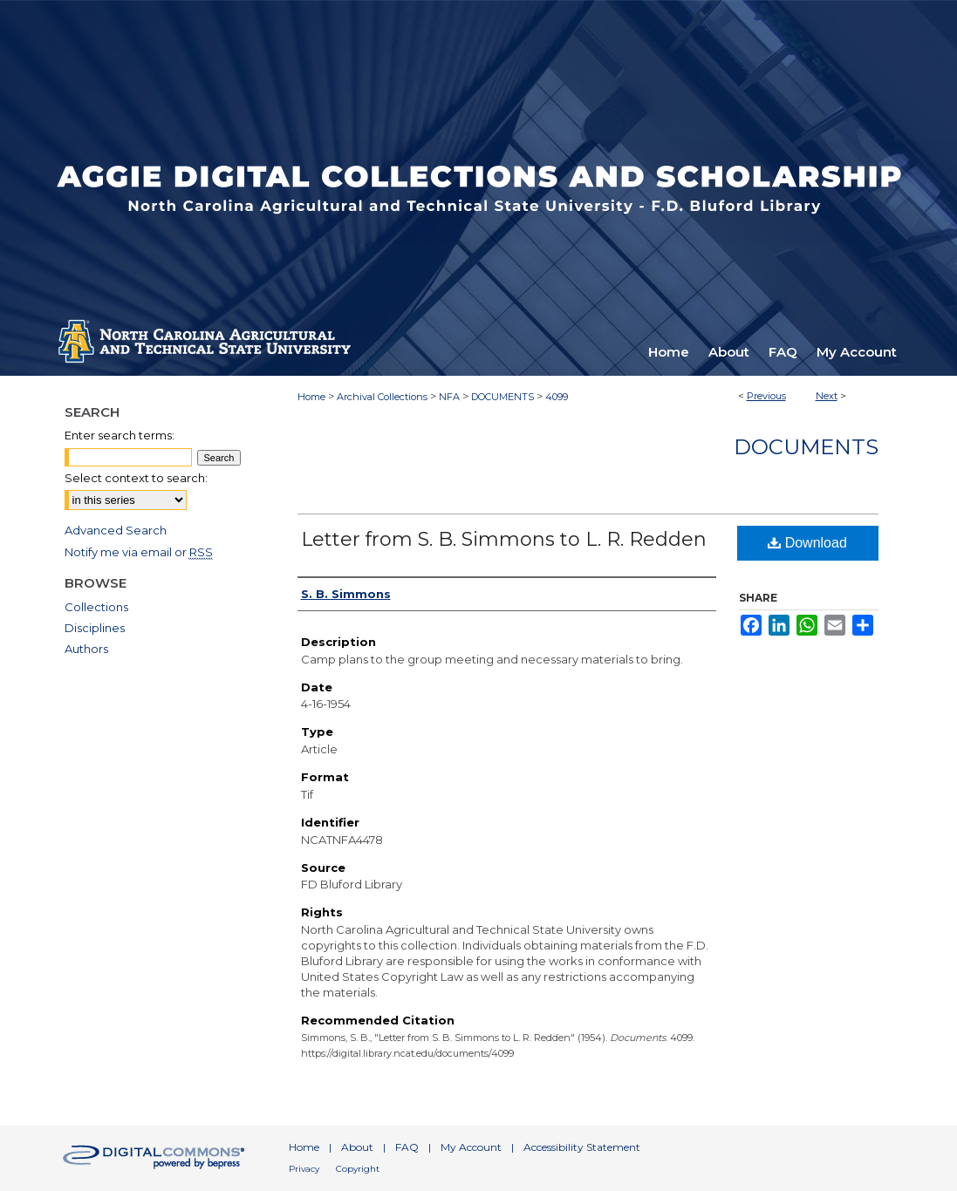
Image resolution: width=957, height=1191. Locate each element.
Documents (806, 446)
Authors (86, 649)
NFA (449, 397)
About (357, 1147)
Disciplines (95, 628)
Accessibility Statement (581, 1147)
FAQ (407, 1147)
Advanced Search (116, 530)
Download (807, 542)
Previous (766, 396)
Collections (96, 607)
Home (311, 397)
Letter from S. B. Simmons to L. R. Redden (504, 539)
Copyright (357, 1168)
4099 (556, 397)
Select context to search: (136, 478)
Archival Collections (382, 397)
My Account (471, 1147)
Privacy (304, 1168)
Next (826, 396)
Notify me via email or (139, 552)
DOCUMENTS (502, 397)
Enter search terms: (119, 435)
